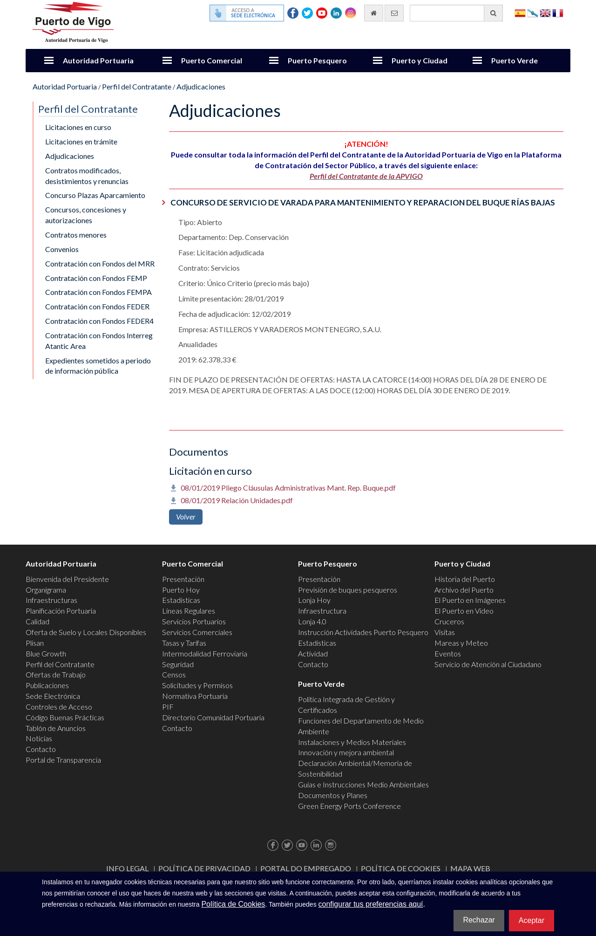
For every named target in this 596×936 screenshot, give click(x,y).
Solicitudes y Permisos (197, 685)
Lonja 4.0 (312, 621)
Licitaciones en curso (78, 127)
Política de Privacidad (204, 868)
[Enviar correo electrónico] (394, 13)
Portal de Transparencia (63, 759)
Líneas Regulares (188, 610)
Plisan (35, 642)
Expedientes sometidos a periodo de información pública (98, 366)
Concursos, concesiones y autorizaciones (85, 215)
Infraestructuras (51, 599)
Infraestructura (322, 610)
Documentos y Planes (332, 795)
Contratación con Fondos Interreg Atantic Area (99, 340)
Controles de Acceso (59, 706)
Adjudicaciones (200, 86)
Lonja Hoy (314, 599)
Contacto (41, 749)
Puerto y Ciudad (419, 60)
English (545, 12)
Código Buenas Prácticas (65, 717)
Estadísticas (181, 599)
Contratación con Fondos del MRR (100, 263)
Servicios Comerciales (197, 632)
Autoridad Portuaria (98, 60)
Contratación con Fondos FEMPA (98, 291)
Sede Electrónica (53, 695)
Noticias (39, 738)
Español (520, 12)
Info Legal (127, 868)
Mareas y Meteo (461, 642)
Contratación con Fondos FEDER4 (99, 320)
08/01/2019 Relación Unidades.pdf (237, 500)
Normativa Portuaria (195, 695)
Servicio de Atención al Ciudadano (488, 664)
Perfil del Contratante (136, 86)
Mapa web (470, 868)
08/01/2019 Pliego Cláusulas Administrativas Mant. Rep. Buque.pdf (288, 487)
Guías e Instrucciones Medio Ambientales (363, 784)
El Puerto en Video (464, 610)
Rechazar (478, 920)
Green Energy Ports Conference (349, 805)
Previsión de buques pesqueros (347, 589)
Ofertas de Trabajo (56, 674)
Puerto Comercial (211, 60)
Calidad (37, 621)
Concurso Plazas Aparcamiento (95, 195)
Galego (532, 12)
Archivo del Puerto (464, 589)
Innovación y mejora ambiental (346, 752)
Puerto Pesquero (317, 60)
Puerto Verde (514, 60)
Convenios (62, 249)
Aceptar (531, 920)
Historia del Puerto (464, 578)
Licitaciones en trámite (81, 141)
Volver (186, 516)
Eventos (447, 653)
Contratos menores (76, 234)
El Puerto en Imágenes (470, 599)
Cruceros (449, 621)
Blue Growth (46, 653)
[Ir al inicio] (373, 13)
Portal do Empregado (305, 868)
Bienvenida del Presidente (67, 578)
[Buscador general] (456, 13)
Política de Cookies (400, 868)
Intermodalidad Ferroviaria (204, 653)
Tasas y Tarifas (184, 642)
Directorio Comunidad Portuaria (213, 717)
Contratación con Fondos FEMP (96, 277)
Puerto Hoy (181, 589)
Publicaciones (47, 685)
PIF (168, 706)
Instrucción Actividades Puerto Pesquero (363, 632)
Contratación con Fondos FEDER (97, 306)
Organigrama (46, 589)
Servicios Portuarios (194, 621)
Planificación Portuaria (61, 610)
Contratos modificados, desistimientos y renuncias (87, 175)
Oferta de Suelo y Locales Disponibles (86, 632)
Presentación (183, 578)
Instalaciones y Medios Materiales (352, 742)
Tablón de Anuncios (56, 728)
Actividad (313, 653)
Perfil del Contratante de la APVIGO (366, 175)
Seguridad (178, 664)
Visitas (444, 632)
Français (557, 12)
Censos (174, 674)
